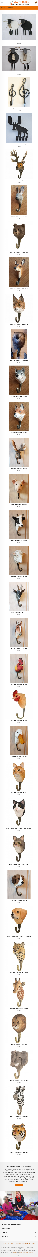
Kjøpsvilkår (10, 1243)
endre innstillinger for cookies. (26, 1252)
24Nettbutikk (22, 1255)
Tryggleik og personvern (21, 1243)
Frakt (4, 1243)
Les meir (19, 1185)
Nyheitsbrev (32, 1243)
